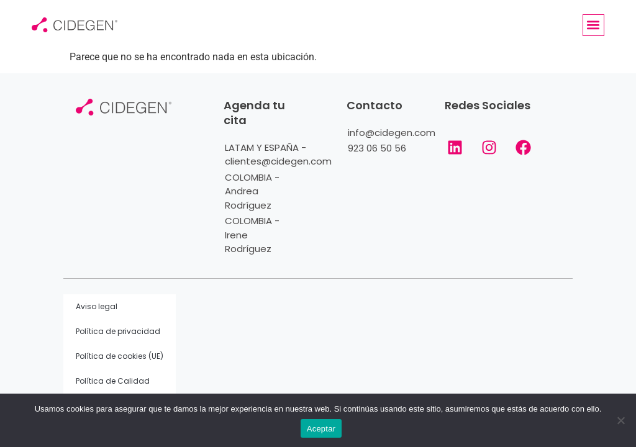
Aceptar (321, 428)
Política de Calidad (113, 381)
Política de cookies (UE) (119, 356)
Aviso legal (96, 306)
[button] (593, 25)
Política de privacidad (118, 331)
